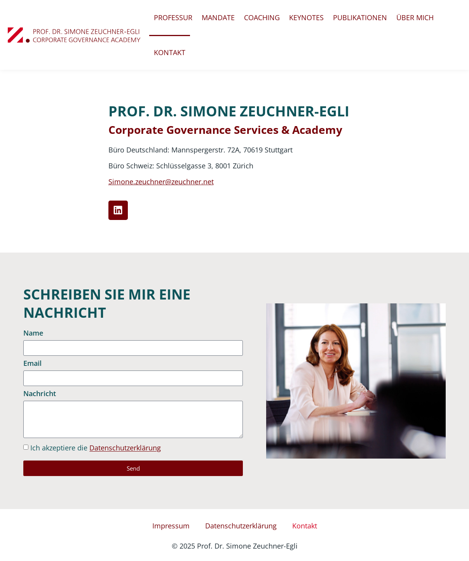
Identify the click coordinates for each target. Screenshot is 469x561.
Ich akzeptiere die (95, 448)
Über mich (415, 17)
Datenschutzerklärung (125, 448)
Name (33, 333)
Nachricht (39, 394)
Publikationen (360, 17)
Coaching (262, 17)
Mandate (218, 17)
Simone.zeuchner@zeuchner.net (161, 181)
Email (32, 364)
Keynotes (306, 17)
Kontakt (169, 52)
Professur (173, 17)
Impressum (171, 525)
